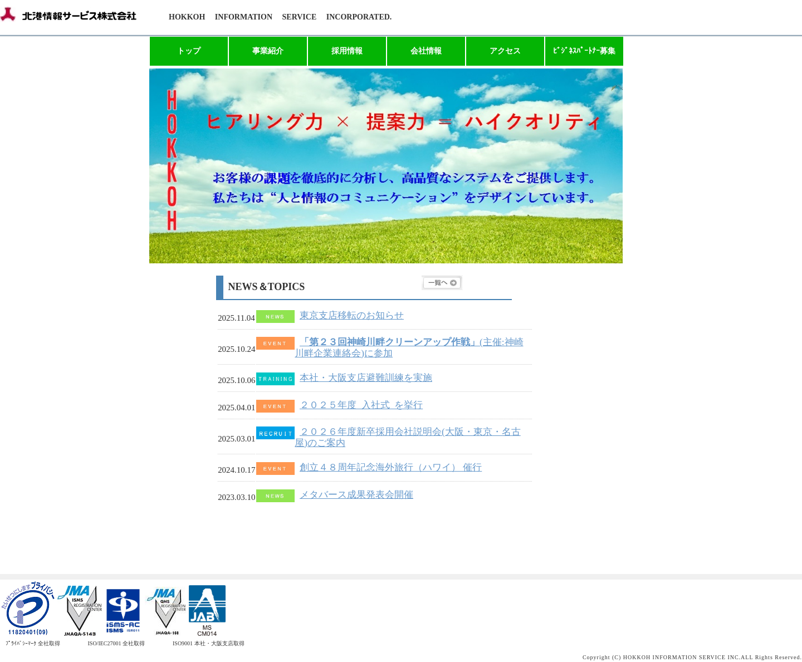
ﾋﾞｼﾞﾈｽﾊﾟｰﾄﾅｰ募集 (584, 51)
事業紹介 (267, 51)
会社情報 (426, 51)
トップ (188, 51)
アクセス (505, 51)
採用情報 (347, 51)
